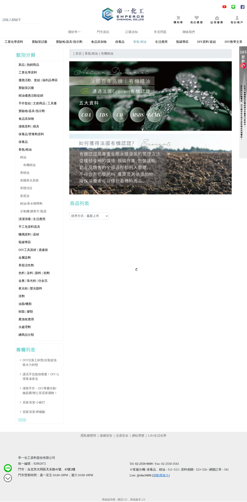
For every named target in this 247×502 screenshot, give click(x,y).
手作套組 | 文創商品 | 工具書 (38, 103)
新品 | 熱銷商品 (29, 65)
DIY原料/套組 (206, 42)
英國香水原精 (29, 180)
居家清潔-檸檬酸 (34, 412)
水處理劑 (25, 327)
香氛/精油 (25, 150)
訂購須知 (131, 32)
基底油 (24, 196)
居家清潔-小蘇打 (34, 402)
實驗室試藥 (39, 42)
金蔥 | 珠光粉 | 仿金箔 (33, 281)
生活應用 (161, 42)
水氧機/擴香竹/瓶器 (33, 211)
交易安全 (122, 436)
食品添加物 (99, 42)
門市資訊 (103, 32)
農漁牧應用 (26, 319)
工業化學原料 (14, 42)
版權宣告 (106, 436)
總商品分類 (26, 335)
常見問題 (160, 32)
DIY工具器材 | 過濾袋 (33, 250)
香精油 (24, 173)
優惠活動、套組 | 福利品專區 (38, 80)
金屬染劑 (25, 258)
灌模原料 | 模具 (29, 126)
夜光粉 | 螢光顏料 (30, 288)
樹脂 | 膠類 (26, 312)
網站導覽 (138, 436)
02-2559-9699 (144, 464)
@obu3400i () (153, 475)
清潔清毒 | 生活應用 (32, 219)
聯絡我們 (189, 32)
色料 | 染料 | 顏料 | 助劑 (34, 273)
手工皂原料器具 (29, 227)
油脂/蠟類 (25, 304)
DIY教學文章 (233, 42)
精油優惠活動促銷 (31, 96)
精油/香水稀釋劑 (31, 204)
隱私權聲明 (88, 436)
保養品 (119, 42)
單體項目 (26, 188)
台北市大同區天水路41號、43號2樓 (51, 469)
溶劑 (22, 296)
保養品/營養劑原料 (31, 134)
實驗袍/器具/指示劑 (69, 42)
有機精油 (29, 165)
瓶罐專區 (182, 42)
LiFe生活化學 (157, 436)
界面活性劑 (26, 265)
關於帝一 (74, 32)
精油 (23, 157)
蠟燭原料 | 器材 (29, 234)
